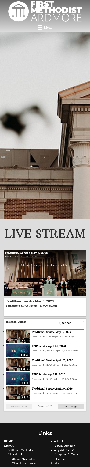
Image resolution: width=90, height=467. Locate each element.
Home (8, 441)
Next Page (71, 406)
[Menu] (45, 27)
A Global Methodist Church (21, 452)
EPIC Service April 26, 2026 (49, 346)
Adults (55, 463)
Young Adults (60, 450)
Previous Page (18, 406)
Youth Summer (65, 445)
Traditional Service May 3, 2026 (51, 332)
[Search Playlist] (71, 323)
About (9, 445)
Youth (55, 441)
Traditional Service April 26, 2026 (52, 360)
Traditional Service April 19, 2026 (52, 388)
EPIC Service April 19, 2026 (48, 374)
